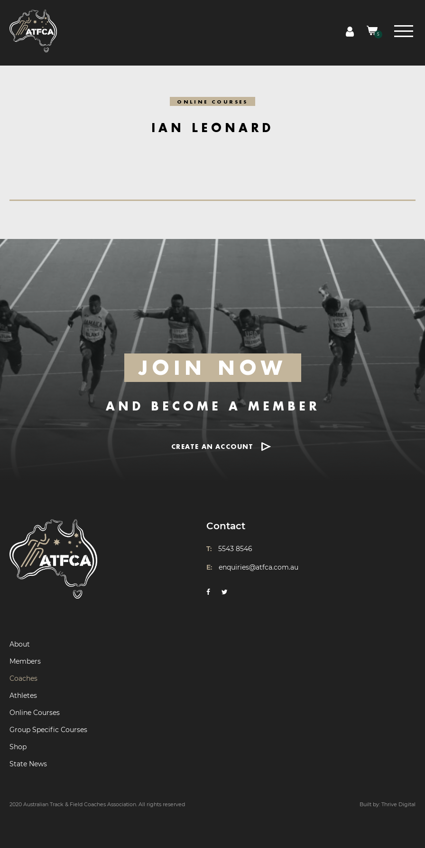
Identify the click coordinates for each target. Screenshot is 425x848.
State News (28, 764)
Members (25, 661)
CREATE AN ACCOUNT (212, 446)
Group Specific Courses (48, 729)
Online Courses (34, 712)
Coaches (23, 678)
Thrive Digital (398, 804)
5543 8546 (235, 548)
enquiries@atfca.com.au (258, 567)
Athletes (23, 695)
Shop (18, 747)
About (19, 644)
